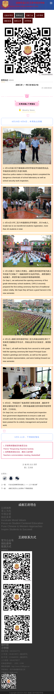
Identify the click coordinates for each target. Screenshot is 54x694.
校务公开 (17, 21)
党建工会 (29, 15)
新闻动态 (19, 15)
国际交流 (7, 21)
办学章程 (39, 15)
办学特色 (27, 21)
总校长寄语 (8, 15)
